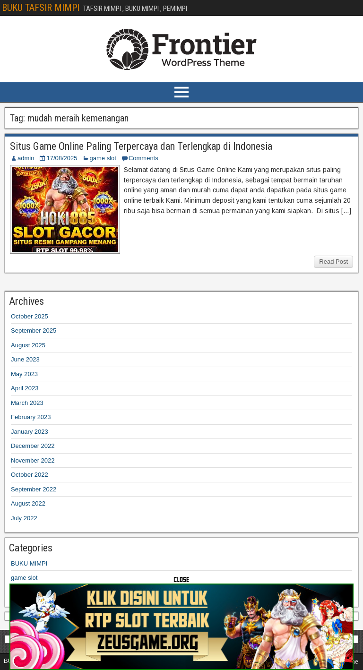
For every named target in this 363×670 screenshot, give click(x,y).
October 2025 (29, 316)
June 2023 (25, 359)
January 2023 (29, 431)
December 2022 (33, 445)
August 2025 (28, 345)
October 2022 (29, 474)
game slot (103, 158)
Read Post (333, 261)
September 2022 (33, 489)
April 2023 (25, 388)
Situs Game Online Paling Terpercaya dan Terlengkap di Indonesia (141, 146)
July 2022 (24, 518)
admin (25, 158)
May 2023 (24, 374)
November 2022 (33, 460)
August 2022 (28, 503)
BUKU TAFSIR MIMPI (40, 7)
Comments (143, 158)
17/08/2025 (61, 158)
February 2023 (31, 417)
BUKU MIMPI (29, 563)
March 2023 (27, 402)
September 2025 (33, 330)
